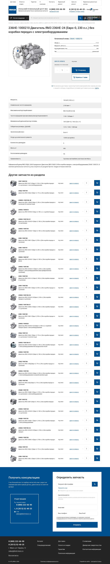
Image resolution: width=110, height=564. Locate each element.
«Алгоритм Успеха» (96, 561)
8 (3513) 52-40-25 (24, 508)
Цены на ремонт (73, 3)
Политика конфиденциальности (49, 561)
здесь (97, 88)
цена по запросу (60, 61)
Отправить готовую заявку (76, 11)
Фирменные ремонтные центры (90, 3)
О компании (42, 3)
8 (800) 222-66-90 (57, 9)
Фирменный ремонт (61, 3)
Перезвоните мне (54, 11)
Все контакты (13, 555)
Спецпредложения (43, 545)
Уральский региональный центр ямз (12, 10)
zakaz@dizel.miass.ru (23, 514)
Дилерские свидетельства (92, 545)
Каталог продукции (19, 18)
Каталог (40, 541)
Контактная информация (92, 549)
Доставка (13, 2)
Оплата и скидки (21, 3)
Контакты (52, 2)
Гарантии (33, 2)
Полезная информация (66, 553)
